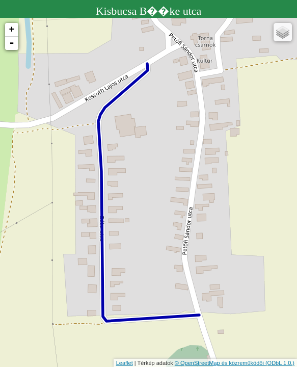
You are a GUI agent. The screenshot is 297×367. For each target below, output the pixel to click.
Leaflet (124, 363)
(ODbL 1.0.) (279, 363)
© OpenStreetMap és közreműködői (220, 363)
